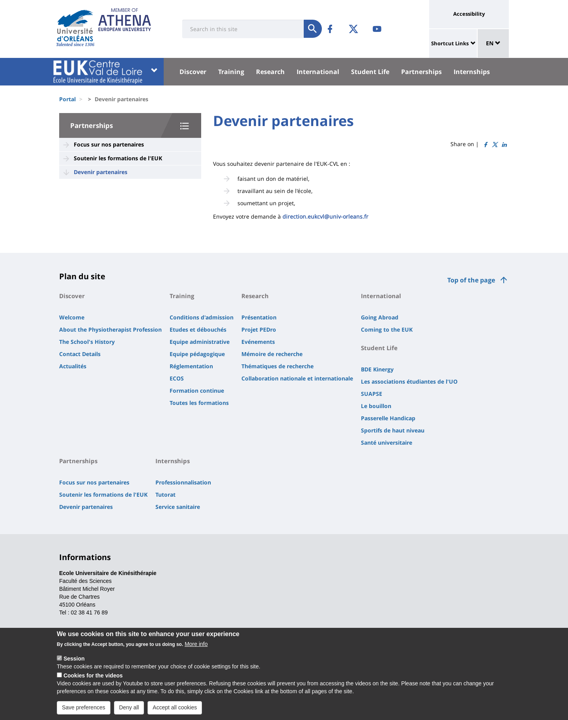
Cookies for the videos (93, 677)
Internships (472, 71)
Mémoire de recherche (272, 354)
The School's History (87, 341)
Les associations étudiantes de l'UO (409, 381)
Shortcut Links (450, 43)
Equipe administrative (200, 341)
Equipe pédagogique (197, 354)
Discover (192, 71)
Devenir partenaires (100, 172)
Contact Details (80, 354)
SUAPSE (371, 393)
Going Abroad (379, 317)
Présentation (259, 317)
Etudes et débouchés (198, 329)
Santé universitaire (386, 442)
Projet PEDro (258, 329)
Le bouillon (376, 406)
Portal (67, 99)
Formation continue (197, 390)
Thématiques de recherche (277, 366)
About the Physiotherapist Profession (110, 329)
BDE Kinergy (377, 369)
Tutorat (165, 494)
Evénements (258, 341)
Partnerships (421, 71)
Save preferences (83, 708)
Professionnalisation (183, 482)
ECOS (177, 378)
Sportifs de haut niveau (392, 430)
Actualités (72, 366)
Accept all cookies (175, 708)
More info (196, 645)
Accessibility (469, 13)
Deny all (129, 708)
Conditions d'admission (202, 317)
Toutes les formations (199, 402)
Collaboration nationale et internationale (297, 378)
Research (270, 71)
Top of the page (471, 280)
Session (74, 660)
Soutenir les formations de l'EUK (118, 158)
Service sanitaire (177, 506)
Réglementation (191, 366)
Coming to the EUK (387, 329)
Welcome (71, 317)
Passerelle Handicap (388, 418)
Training (231, 71)
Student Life (370, 71)
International (318, 71)
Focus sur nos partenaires (109, 144)
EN (493, 43)
